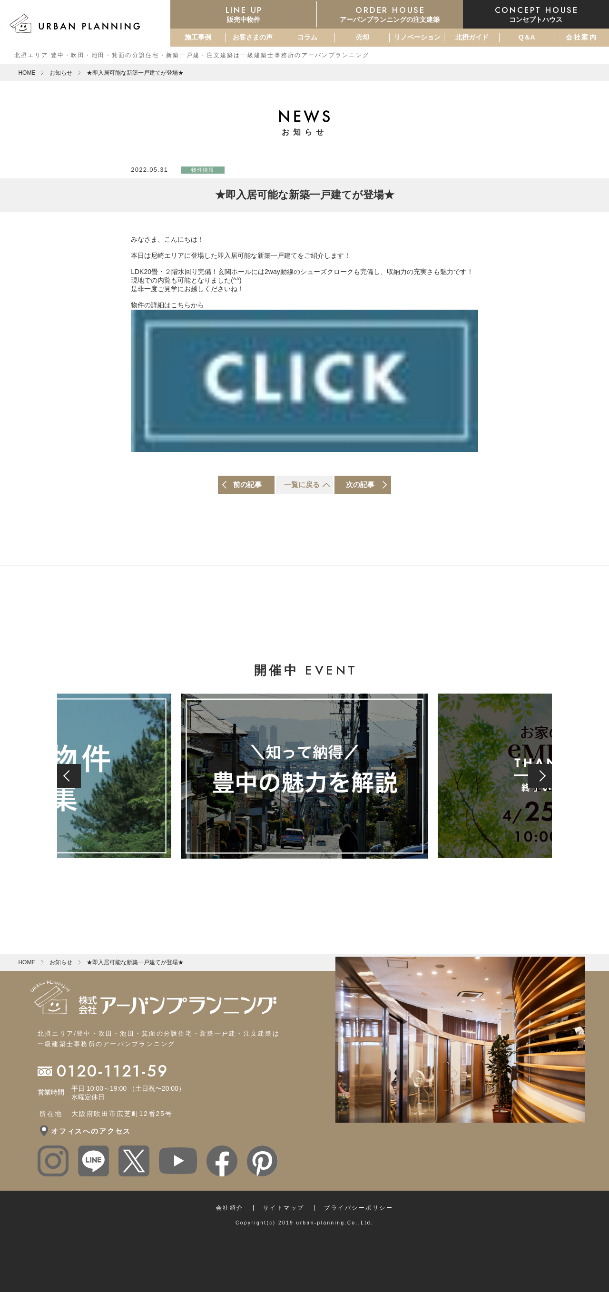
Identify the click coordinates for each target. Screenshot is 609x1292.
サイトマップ (283, 1208)
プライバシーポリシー (358, 1208)
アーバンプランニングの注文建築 (390, 13)
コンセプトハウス (536, 13)
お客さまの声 (253, 37)
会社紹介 (230, 1208)
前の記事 (247, 484)
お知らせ (60, 72)
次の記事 (360, 484)
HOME (26, 72)
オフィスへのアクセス (91, 1131)
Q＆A (527, 37)
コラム (307, 37)
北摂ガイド (472, 37)
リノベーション (417, 37)
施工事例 (198, 37)
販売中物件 (243, 13)
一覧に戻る (302, 484)
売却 (362, 37)
